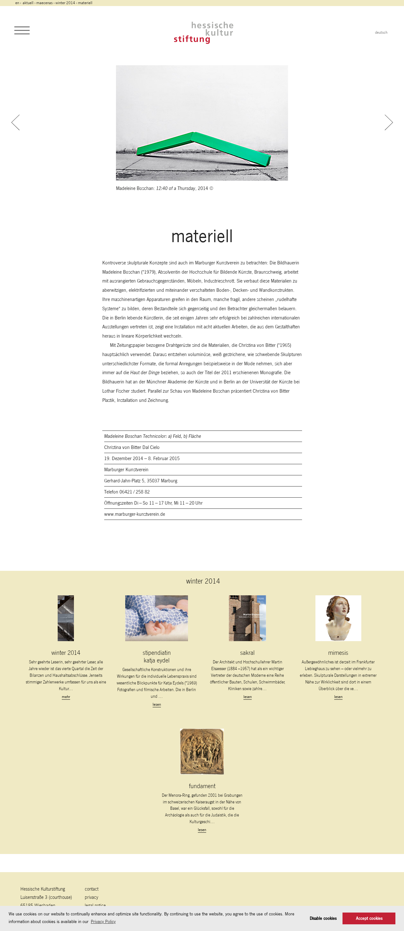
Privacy (91, 897)
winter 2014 (65, 3)
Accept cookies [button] (369, 918)
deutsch (381, 32)
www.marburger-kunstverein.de (134, 514)
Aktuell (28, 3)
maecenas (44, 3)
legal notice (95, 905)
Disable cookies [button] (323, 918)
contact (91, 889)
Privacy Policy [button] (103, 921)
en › (18, 3)
